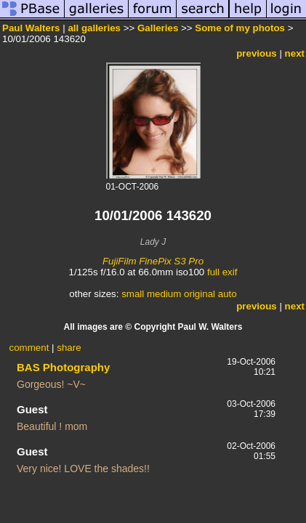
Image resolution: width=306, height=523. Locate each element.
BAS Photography (63, 367)
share (69, 347)
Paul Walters (31, 28)
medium (164, 293)
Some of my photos (240, 28)
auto (227, 293)
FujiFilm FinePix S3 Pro (153, 261)
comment (29, 347)
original (199, 293)
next (295, 53)
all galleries (94, 28)
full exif (222, 272)
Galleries (157, 28)
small (132, 293)
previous (256, 53)
